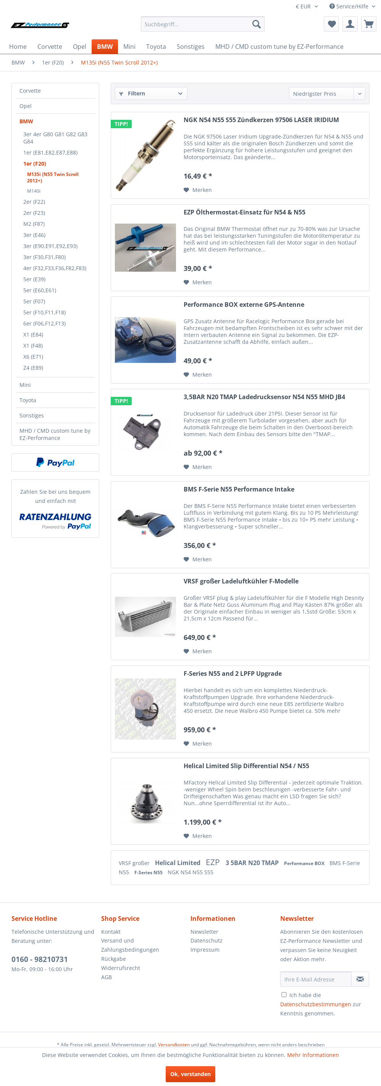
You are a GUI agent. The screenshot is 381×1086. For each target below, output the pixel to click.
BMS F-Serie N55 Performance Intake (239, 489)
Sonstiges (31, 415)
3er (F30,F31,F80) (44, 257)
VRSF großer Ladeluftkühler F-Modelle (241, 581)
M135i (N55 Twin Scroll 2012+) (53, 177)
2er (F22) (34, 201)
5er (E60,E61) (39, 290)
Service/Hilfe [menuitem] (349, 6)
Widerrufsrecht (120, 968)
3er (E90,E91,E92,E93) (50, 246)
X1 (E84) (33, 334)
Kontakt (111, 931)
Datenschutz (206, 940)
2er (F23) (34, 212)
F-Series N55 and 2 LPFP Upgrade (233, 674)
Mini (25, 384)
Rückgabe (113, 958)
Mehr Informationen (313, 1055)
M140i (33, 191)
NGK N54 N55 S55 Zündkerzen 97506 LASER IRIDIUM (261, 120)
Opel (25, 106)
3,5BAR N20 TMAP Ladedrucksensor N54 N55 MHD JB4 (264, 397)
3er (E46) (34, 234)
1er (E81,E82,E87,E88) (50, 152)
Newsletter (204, 931)
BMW (26, 121)
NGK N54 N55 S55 (190, 872)
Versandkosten (174, 1044)
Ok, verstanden (190, 1074)
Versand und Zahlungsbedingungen (130, 945)
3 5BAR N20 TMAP (253, 863)
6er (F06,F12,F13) (44, 323)
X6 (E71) (33, 356)
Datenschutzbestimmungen (315, 1004)
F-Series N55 (149, 872)
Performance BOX (305, 863)
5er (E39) (34, 279)
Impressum (205, 949)
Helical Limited (178, 863)
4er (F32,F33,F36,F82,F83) (54, 268)
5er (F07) (34, 301)
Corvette (30, 90)
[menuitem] (203, 24)
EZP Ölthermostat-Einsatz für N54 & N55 (244, 212)
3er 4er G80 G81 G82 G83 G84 (55, 138)
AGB (106, 977)
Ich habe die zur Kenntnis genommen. (320, 1004)
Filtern (132, 93)
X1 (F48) (33, 345)
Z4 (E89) (33, 367)
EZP (214, 862)
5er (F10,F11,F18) (44, 312)
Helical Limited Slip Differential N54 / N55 (246, 766)
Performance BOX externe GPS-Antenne (244, 305)
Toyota (27, 400)
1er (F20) (34, 163)
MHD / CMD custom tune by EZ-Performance (54, 434)
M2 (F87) (34, 223)
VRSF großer (135, 863)
